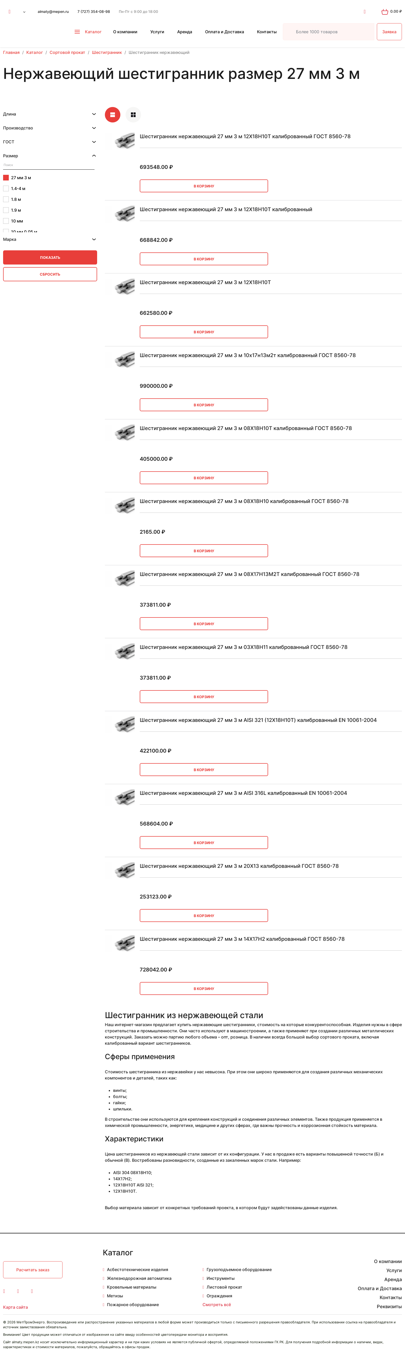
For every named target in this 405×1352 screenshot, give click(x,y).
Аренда (184, 31)
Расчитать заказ (32, 1269)
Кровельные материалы (131, 1287)
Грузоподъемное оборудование (239, 1269)
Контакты (267, 31)
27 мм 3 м (17, 177)
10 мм (13, 221)
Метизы (115, 1295)
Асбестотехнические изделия (137, 1269)
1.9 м (12, 210)
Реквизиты (389, 1306)
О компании (125, 31)
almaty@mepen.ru (53, 11)
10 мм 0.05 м (20, 232)
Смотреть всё (216, 1304)
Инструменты (221, 1278)
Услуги (157, 31)
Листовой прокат (224, 1287)
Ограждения (219, 1295)
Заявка (389, 31)
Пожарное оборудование (133, 1304)
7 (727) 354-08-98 (93, 11)
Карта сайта (15, 1307)
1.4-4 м (14, 188)
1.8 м (12, 199)
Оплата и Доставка (224, 31)
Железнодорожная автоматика (139, 1278)
